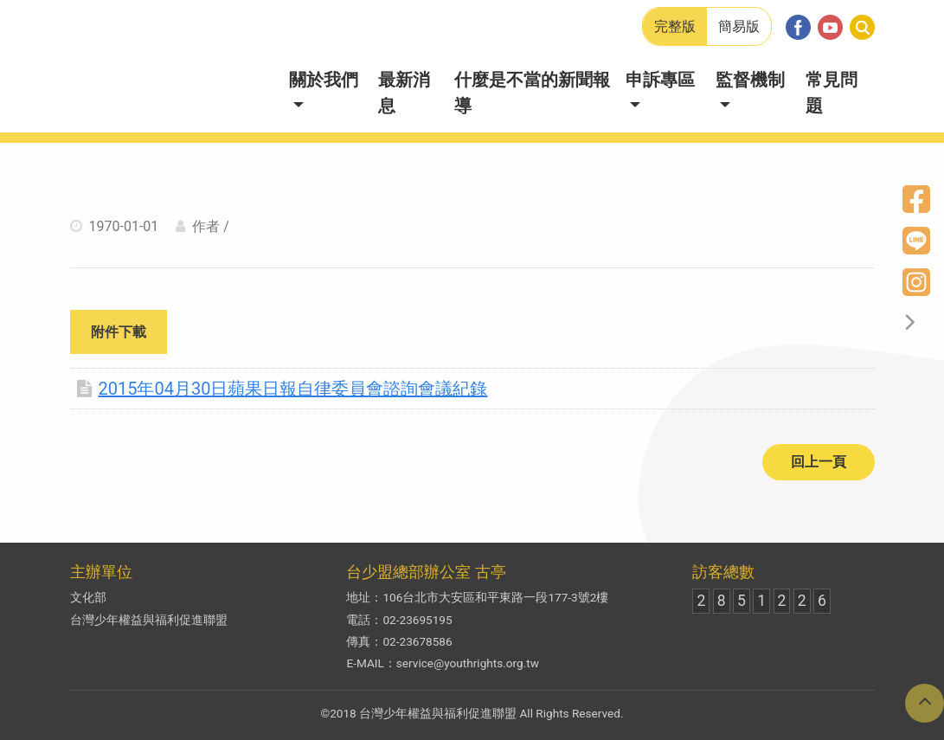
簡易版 (739, 26)
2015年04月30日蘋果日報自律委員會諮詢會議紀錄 (282, 388)
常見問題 (831, 92)
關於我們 (323, 79)
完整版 (675, 26)
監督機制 (750, 79)
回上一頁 (818, 462)
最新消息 (404, 92)
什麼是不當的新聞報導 (532, 92)
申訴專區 (660, 79)
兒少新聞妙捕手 (169, 66)
